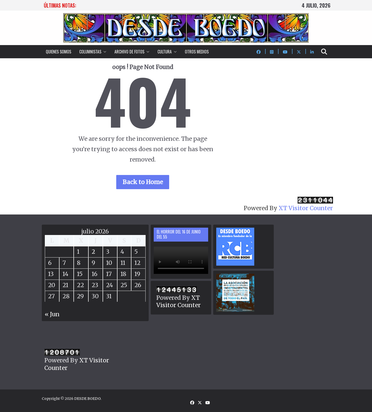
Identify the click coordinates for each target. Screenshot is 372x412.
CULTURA (165, 52)
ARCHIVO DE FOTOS (129, 52)
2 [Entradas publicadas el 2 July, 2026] (93, 251)
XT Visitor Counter (306, 208)
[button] (103, 52)
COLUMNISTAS (90, 52)
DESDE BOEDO (87, 398)
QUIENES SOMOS (58, 52)
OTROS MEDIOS (197, 52)
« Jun (52, 314)
